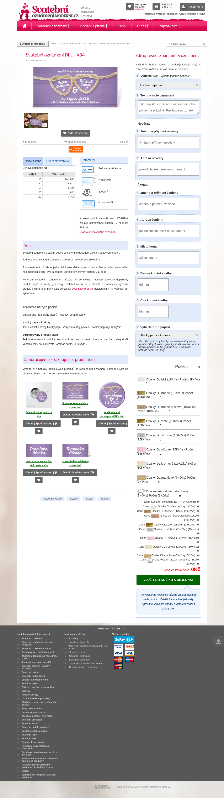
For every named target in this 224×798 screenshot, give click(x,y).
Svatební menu (30, 683)
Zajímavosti (169, 26)
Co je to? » (139, 9)
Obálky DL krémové (162, 463)
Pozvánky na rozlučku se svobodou (35, 747)
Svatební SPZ (29, 738)
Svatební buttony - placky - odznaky (36, 667)
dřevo (89, 499)
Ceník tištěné (33, 161)
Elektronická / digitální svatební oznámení (39, 775)
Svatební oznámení (53, 26)
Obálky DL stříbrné (162, 435)
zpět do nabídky (75, 141)
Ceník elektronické (58, 161)
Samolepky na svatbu (33, 742)
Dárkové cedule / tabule (34, 731)
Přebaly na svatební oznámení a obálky (39, 703)
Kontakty (29, 36)
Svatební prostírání (32, 719)
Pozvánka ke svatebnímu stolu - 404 (75, 405)
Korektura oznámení (79, 659)
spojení (105, 499)
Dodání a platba (93, 26)
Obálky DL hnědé (161, 392)
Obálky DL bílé (158, 379)
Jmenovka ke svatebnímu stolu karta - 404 (39, 463)
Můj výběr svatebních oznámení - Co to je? (88, 647)
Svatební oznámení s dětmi (36, 648)
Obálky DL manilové (162, 477)
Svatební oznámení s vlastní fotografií (37, 643)
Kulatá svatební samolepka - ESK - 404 (112, 414)
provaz (74, 499)
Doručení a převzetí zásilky (83, 667)
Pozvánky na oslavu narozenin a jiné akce (39, 753)
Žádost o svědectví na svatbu (38, 687)
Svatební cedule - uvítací (35, 727)
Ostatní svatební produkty (36, 698)
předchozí (30, 141)
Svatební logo (29, 734)
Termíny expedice (78, 652)
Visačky (26, 691)
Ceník (122, 26)
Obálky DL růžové (161, 449)
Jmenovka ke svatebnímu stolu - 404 (75, 463)
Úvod (53, 44)
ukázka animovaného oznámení (98, 232)
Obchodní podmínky (79, 656)
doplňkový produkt (82, 288)
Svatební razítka (30, 672)
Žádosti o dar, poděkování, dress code (40, 657)
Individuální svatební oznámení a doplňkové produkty (40, 759)
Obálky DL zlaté (160, 421)
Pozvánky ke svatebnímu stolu (38, 652)
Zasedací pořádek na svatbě (37, 716)
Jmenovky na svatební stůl (36, 662)
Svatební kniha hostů (33, 676)
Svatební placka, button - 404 (39, 414)
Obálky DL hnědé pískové (166, 407)
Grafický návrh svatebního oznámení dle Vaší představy (37, 765)
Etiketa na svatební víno (35, 679)
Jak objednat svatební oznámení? (86, 663)
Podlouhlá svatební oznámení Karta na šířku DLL (111, 44)
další (124, 141)
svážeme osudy (53, 499)
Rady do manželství (32, 708)
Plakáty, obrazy (30, 694)
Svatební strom (30, 723)
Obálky (25, 771)
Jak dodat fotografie (79, 642)
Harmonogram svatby (33, 712)
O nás (143, 26)
